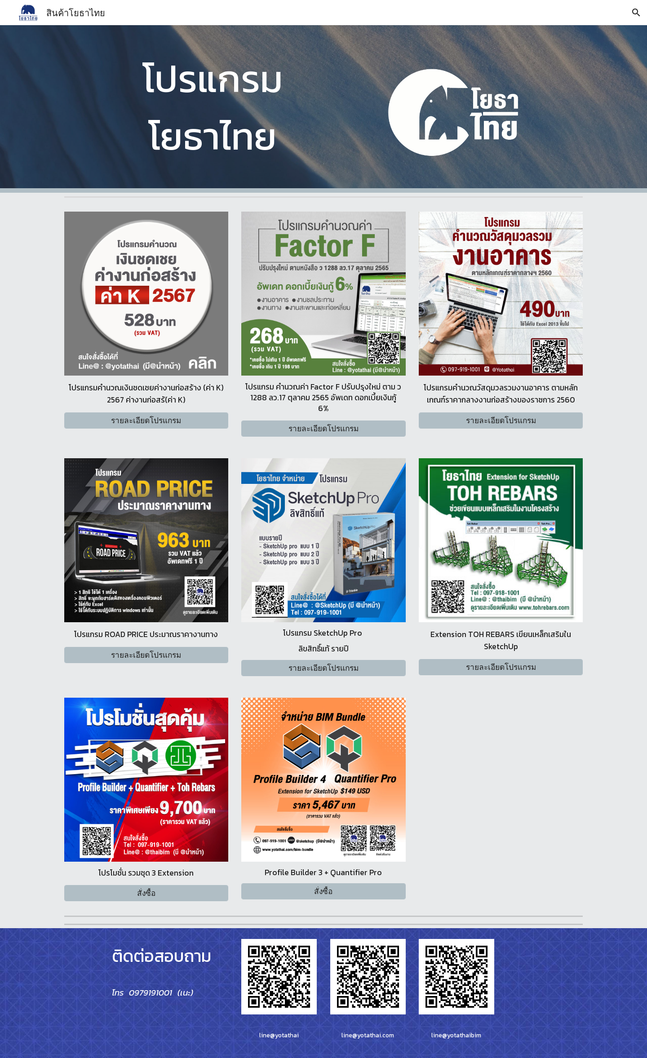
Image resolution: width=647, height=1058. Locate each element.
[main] (212, 107)
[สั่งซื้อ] (146, 893)
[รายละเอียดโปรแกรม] (146, 421)
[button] (636, 12)
